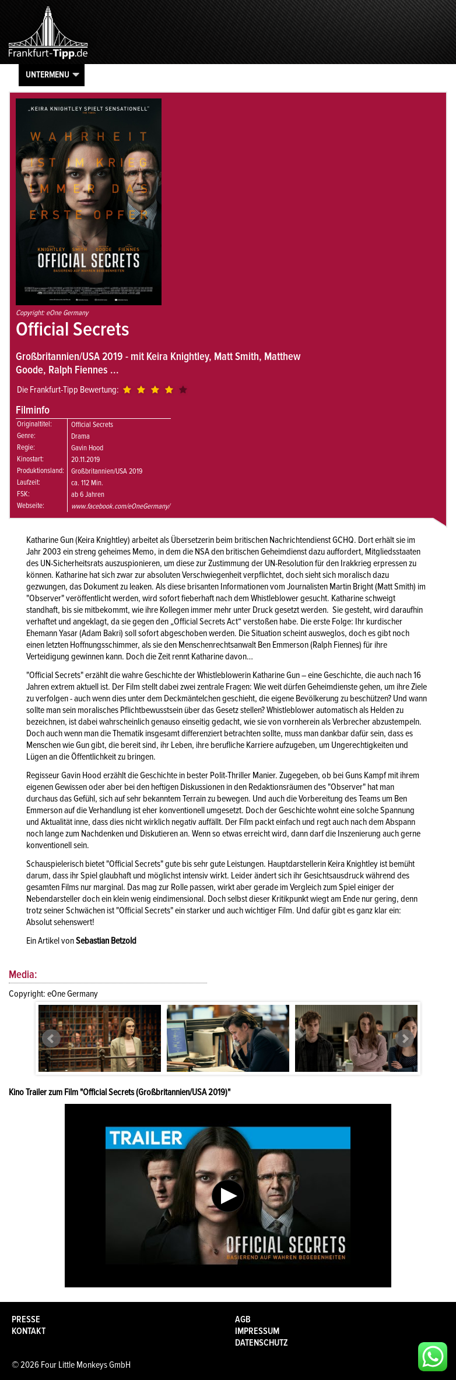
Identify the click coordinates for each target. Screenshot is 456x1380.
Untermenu (47, 74)
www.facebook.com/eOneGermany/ (120, 506)
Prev (51, 1038)
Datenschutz (261, 1343)
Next (404, 1038)
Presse (26, 1319)
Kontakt (28, 1331)
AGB (243, 1319)
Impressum (257, 1331)
